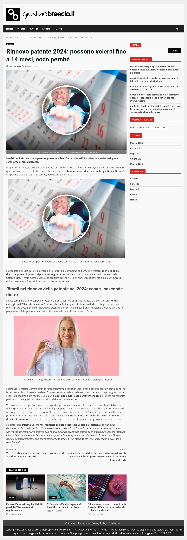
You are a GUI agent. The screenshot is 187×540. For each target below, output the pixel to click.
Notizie (9, 29)
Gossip (59, 29)
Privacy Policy (99, 523)
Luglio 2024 (136, 153)
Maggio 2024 (136, 164)
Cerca (135, 45)
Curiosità (34, 29)
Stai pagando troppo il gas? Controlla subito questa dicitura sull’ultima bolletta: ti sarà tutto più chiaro (154, 69)
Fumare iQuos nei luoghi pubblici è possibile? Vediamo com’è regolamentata (25, 487)
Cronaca (21, 29)
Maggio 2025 (136, 143)
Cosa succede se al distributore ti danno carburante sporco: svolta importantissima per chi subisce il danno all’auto (96, 455)
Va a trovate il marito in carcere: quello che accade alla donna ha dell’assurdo (36, 453)
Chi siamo (70, 523)
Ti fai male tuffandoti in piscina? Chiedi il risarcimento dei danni (66, 487)
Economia (47, 29)
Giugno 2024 (136, 158)
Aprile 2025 (135, 148)
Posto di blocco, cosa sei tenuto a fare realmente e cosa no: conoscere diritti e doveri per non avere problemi (154, 97)
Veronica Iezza (14, 66)
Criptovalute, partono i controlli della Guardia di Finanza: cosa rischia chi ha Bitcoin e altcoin (107, 487)
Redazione (84, 523)
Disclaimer (114, 523)
